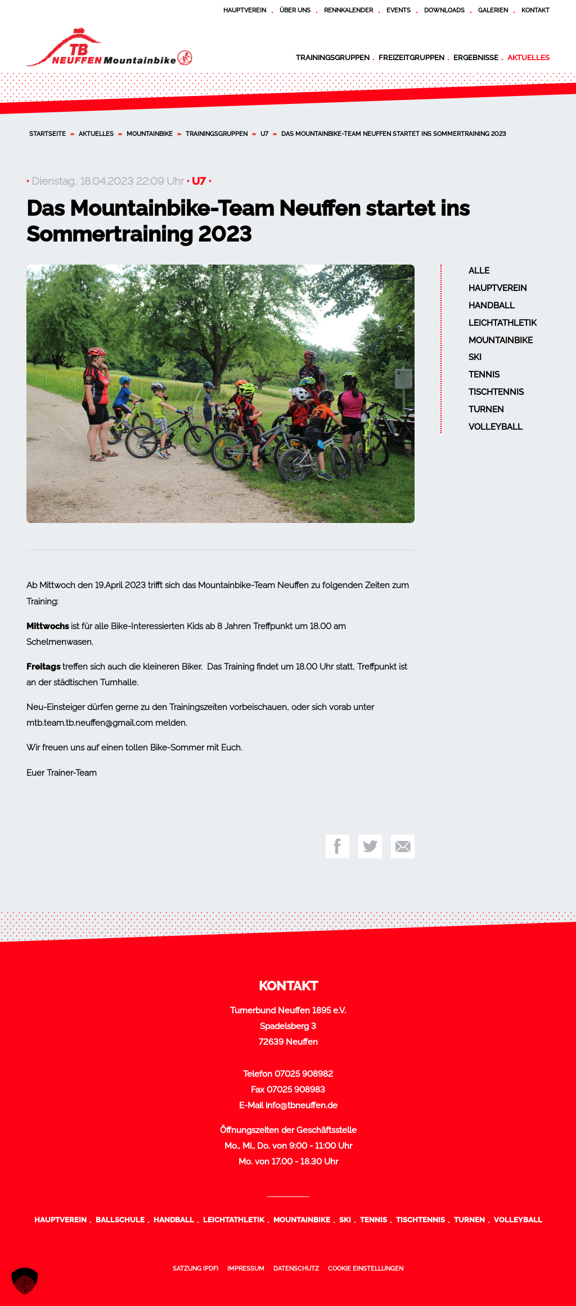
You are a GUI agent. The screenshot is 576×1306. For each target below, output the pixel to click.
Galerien (493, 10)
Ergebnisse (475, 57)
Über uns (295, 10)
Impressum (245, 1268)
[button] (25, 1281)
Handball (492, 306)
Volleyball (496, 427)
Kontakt (535, 10)
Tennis (484, 375)
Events (398, 10)
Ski (475, 357)
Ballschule (120, 1219)
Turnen (486, 409)
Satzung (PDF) (195, 1268)
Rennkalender (348, 10)
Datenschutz (296, 1268)
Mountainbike (150, 134)
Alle (479, 271)
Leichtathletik (503, 323)
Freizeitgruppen (411, 57)
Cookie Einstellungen (365, 1268)
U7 (264, 134)
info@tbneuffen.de (302, 1105)
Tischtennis (496, 392)
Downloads (444, 10)
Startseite (47, 134)
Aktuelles (528, 57)
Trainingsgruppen (333, 57)
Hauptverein (244, 10)
